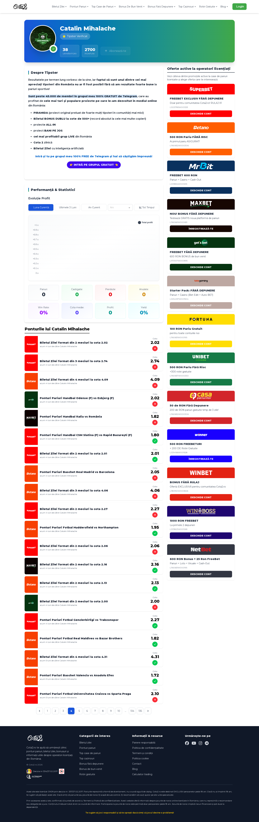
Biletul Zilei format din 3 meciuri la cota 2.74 (74, 361)
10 (118, 710)
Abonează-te (115, 50)
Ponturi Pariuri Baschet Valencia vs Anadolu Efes (77, 675)
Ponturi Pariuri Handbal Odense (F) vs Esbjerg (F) (77, 398)
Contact (136, 763)
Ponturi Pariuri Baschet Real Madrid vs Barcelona (77, 472)
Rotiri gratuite (87, 774)
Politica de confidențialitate (148, 747)
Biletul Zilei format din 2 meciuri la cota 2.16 (73, 564)
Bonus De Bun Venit (132, 6)
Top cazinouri (86, 758)
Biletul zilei (85, 742)
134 (132, 710)
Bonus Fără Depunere (162, 6)
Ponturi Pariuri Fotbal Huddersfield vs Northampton (79, 527)
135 (140, 710)
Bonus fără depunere (91, 763)
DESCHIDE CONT (201, 113)
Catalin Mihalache (68, 346)
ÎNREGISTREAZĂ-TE (201, 228)
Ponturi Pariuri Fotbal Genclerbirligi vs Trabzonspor (79, 619)
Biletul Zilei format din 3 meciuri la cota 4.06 (74, 490)
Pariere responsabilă (143, 742)
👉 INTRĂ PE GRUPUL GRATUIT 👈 (94, 164)
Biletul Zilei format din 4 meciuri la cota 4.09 (74, 379)
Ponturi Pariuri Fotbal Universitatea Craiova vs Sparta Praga (85, 693)
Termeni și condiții (142, 753)
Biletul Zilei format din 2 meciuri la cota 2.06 (74, 546)
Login (240, 6)
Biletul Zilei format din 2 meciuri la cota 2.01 (73, 453)
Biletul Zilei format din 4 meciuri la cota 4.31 (73, 656)
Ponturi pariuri (87, 747)
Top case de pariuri (90, 753)
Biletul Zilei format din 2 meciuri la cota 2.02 (74, 342)
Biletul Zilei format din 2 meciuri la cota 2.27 (74, 509)
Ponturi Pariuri (79, 6)
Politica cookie (140, 758)
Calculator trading (142, 774)
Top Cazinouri (187, 6)
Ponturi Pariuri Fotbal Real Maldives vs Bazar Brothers (81, 638)
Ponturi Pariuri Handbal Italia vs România (71, 416)
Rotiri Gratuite (208, 6)
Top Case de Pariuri (104, 6)
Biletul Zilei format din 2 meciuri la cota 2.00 (74, 601)
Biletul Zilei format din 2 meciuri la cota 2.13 (73, 583)
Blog (224, 6)
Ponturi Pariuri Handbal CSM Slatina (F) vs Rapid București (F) (86, 435)
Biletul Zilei (59, 6)
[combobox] (120, 207)
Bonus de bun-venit (90, 769)
